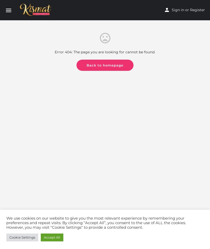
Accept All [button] (52, 237)
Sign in (178, 10)
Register (197, 10)
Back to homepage (105, 65)
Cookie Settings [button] (22, 237)
